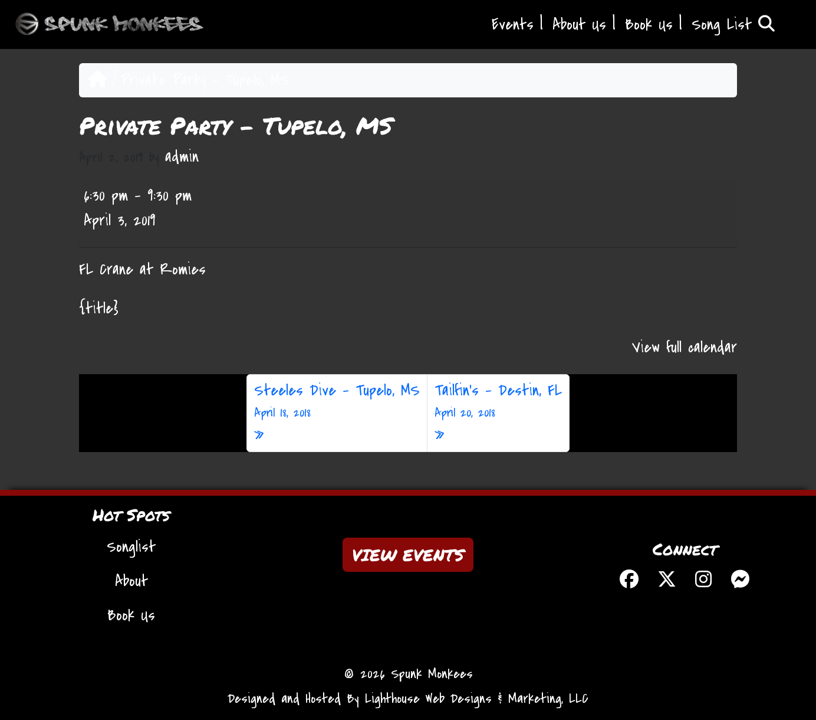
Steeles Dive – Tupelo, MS (337, 401)
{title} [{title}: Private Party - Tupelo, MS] (99, 308)
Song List (733, 25)
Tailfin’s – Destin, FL (498, 401)
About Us (579, 25)
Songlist (131, 547)
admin (182, 157)
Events (513, 25)
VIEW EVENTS (408, 555)
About (131, 581)
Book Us (649, 25)
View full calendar (684, 347)
